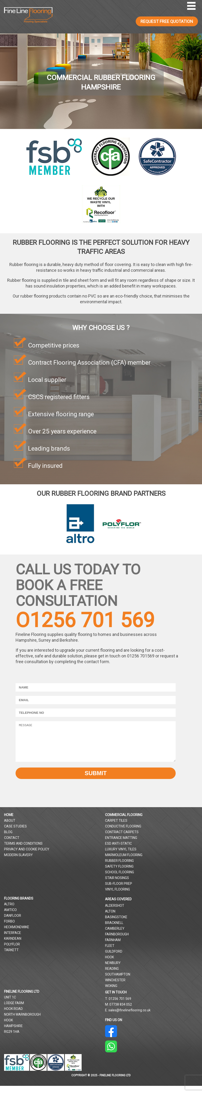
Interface (12, 940)
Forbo (9, 928)
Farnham (113, 947)
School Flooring (119, 879)
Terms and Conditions (23, 851)
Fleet (109, 953)
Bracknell (114, 930)
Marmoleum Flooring (123, 862)
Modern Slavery (18, 862)
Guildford (113, 958)
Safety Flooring (119, 873)
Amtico (10, 917)
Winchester (115, 987)
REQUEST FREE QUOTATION (166, 21)
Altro (9, 911)
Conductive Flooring (123, 833)
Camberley (114, 936)
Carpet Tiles (116, 828)
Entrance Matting (121, 845)
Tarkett (11, 957)
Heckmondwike (16, 934)
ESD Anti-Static (118, 851)
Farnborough (117, 941)
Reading (112, 976)
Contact (11, 845)
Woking (111, 993)
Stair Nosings (117, 885)
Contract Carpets (122, 839)
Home (8, 822)
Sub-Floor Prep (118, 891)
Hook (109, 964)
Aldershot (114, 913)
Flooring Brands (18, 905)
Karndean (12, 946)
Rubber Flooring (119, 868)
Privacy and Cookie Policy (26, 856)
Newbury (113, 970)
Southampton (117, 981)
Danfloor (12, 923)
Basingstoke (116, 924)
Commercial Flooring (123, 822)
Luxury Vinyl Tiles (120, 856)
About (9, 828)
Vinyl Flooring (117, 896)
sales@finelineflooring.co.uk (129, 1017)
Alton (110, 918)
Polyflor (12, 951)
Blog (8, 839)
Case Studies (15, 833)
